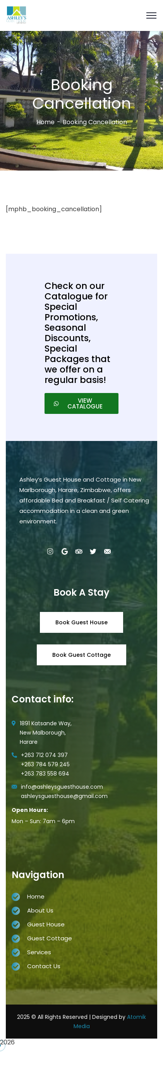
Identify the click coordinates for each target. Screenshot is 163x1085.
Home (45, 122)
